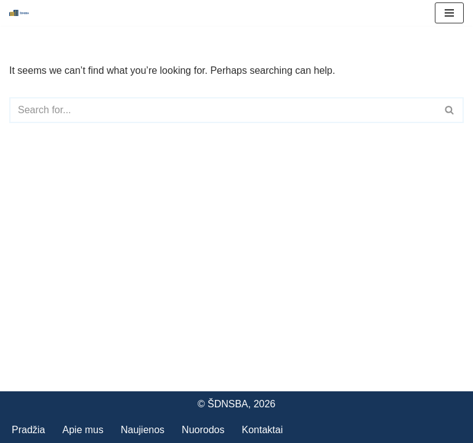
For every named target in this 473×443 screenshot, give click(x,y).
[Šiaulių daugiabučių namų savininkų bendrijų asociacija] (19, 13)
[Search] (222, 110)
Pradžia (28, 430)
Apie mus (82, 430)
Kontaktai (262, 430)
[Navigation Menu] (449, 12)
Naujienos (142, 430)
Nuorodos (203, 430)
